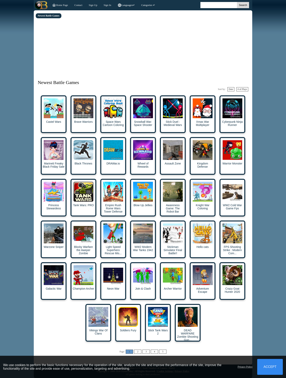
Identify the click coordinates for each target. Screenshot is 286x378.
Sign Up (93, 5)
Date (231, 89)
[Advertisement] (143, 48)
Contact (78, 5)
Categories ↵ (148, 5)
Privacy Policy (245, 366)
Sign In (107, 5)
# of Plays (242, 89)
